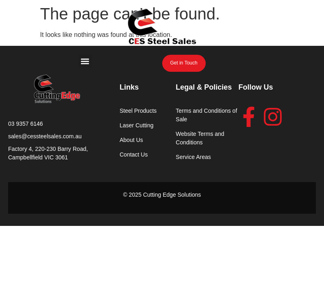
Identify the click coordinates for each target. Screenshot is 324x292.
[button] (85, 61)
